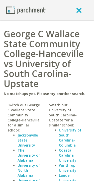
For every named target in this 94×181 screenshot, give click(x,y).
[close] (79, 10)
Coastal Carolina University (67, 155)
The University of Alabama (29, 155)
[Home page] (26, 10)
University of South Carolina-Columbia (70, 138)
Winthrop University (67, 168)
